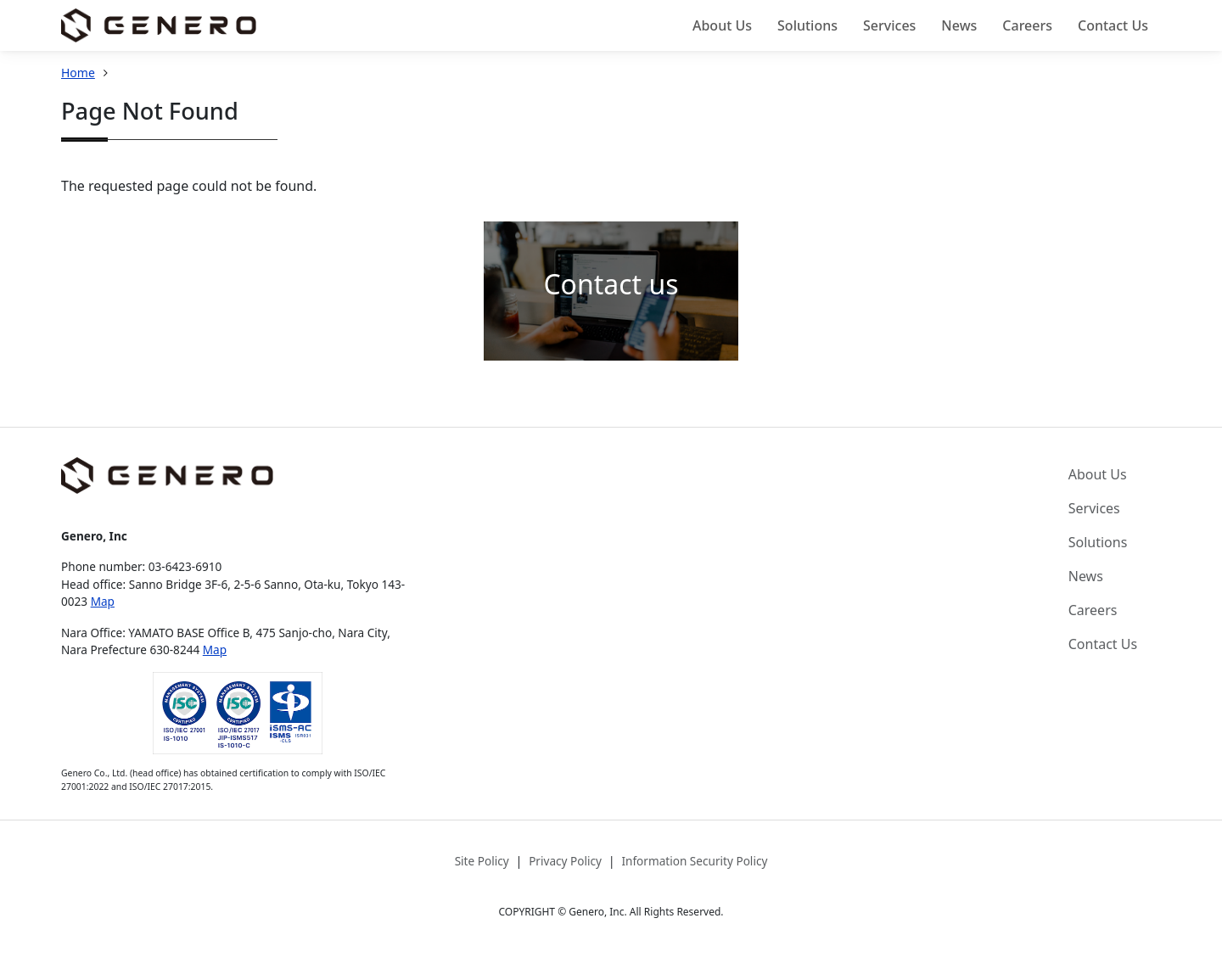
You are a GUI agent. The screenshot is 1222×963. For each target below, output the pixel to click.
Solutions (807, 25)
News (959, 25)
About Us (722, 25)
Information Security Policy (694, 861)
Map (103, 601)
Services (889, 25)
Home (78, 72)
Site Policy (482, 861)
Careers (1027, 25)
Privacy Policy (565, 861)
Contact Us (1113, 25)
